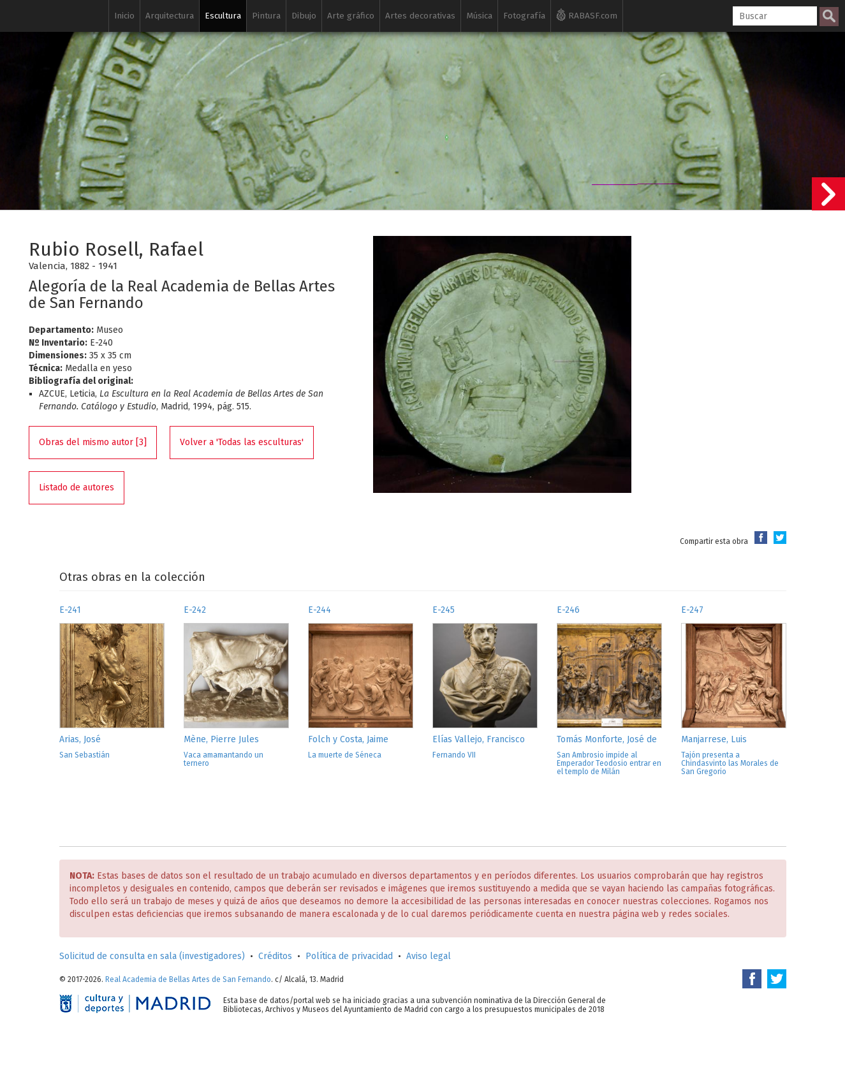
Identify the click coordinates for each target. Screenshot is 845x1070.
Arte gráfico (350, 15)
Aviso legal (428, 956)
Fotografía (524, 15)
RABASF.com (586, 14)
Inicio (124, 15)
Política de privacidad (349, 956)
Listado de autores (76, 487)
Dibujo (303, 15)
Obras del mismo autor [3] (93, 442)
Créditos (275, 956)
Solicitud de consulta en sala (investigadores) (152, 956)
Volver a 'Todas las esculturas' (242, 442)
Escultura (223, 15)
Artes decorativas (420, 15)
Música (479, 15)
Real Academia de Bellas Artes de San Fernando (188, 979)
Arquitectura (169, 15)
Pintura (266, 15)
